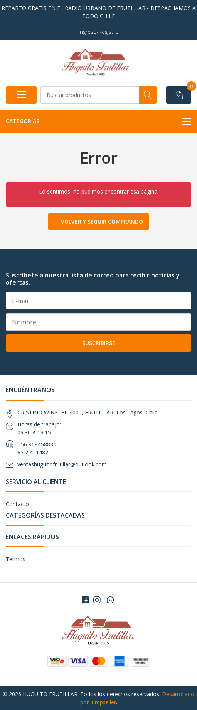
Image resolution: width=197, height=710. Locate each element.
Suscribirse (98, 343)
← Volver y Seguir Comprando (98, 221)
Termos (15, 559)
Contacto (17, 504)
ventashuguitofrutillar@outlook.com (62, 464)
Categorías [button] (98, 121)
